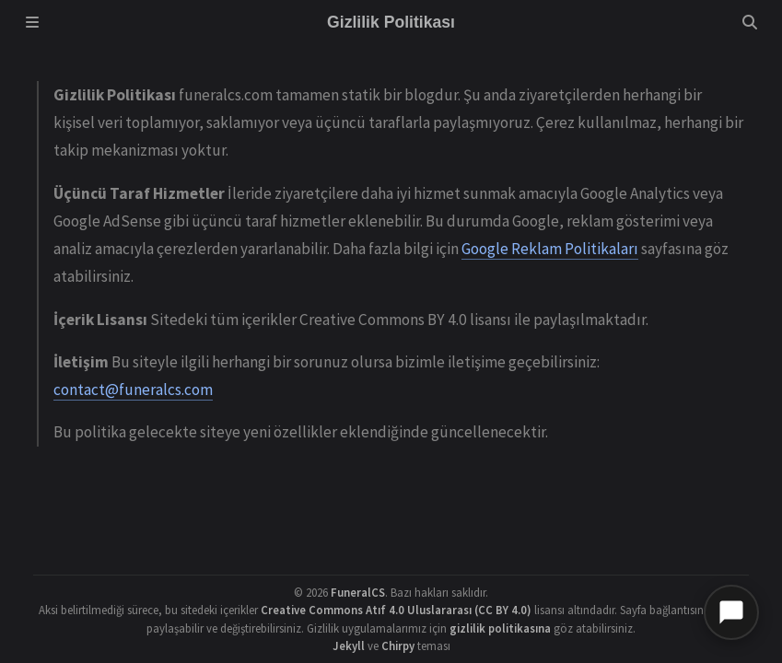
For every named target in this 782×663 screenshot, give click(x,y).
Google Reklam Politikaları (549, 248)
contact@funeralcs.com (133, 389)
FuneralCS (358, 592)
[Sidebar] (32, 22)
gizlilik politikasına (500, 628)
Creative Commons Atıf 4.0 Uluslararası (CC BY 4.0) (396, 609)
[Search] (750, 22)
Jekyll (349, 645)
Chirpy (397, 645)
